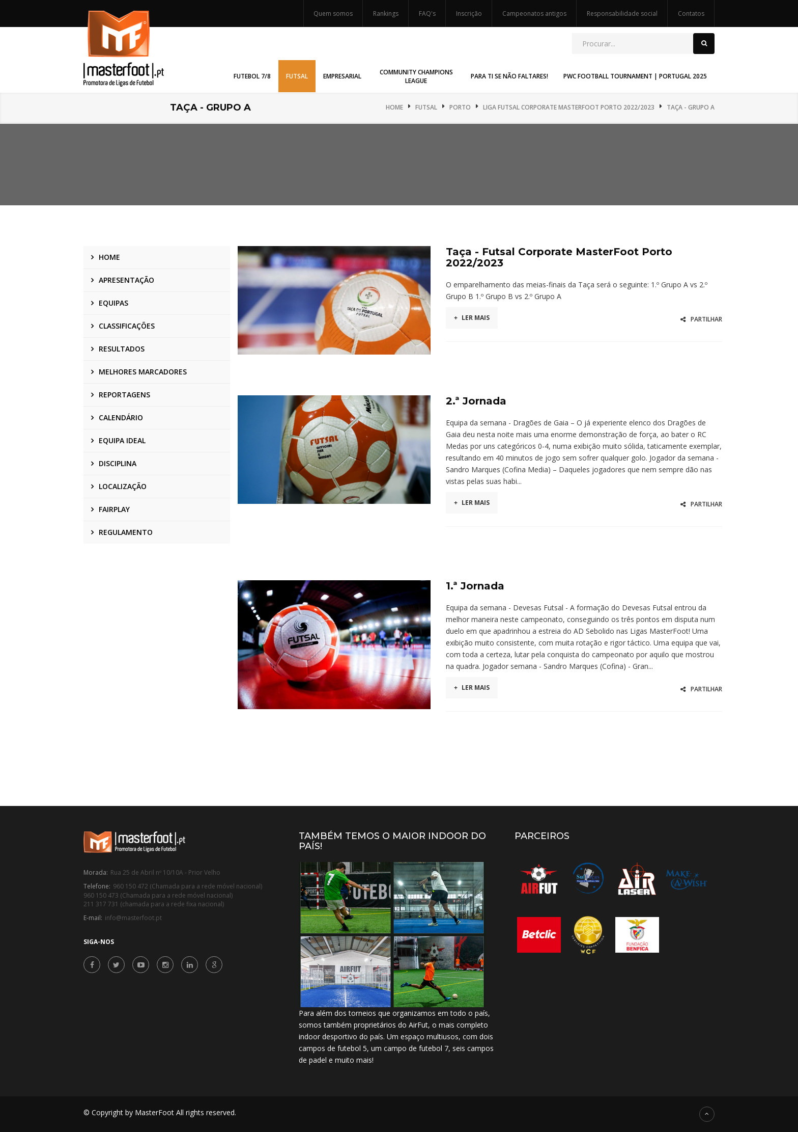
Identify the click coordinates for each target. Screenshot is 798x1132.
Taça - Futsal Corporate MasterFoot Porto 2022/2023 (559, 257)
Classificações (127, 326)
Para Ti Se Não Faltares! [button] (509, 76)
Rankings (385, 13)
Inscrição (469, 13)
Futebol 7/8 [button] (252, 76)
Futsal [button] (297, 76)
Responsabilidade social (622, 13)
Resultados (122, 349)
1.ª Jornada (475, 585)
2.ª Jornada (476, 401)
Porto (460, 107)
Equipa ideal (122, 440)
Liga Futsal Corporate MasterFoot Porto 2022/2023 (568, 107)
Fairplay (114, 509)
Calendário (121, 417)
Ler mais (472, 317)
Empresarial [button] (342, 76)
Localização (123, 486)
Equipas (113, 303)
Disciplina (117, 463)
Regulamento (126, 532)
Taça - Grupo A (691, 107)
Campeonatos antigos (534, 13)
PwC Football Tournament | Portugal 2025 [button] (635, 76)
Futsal (426, 107)
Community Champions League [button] (416, 76)
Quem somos (333, 13)
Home (394, 107)
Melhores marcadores (143, 371)
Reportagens (124, 394)
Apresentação (126, 280)
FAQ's (427, 13)
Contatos (691, 13)
